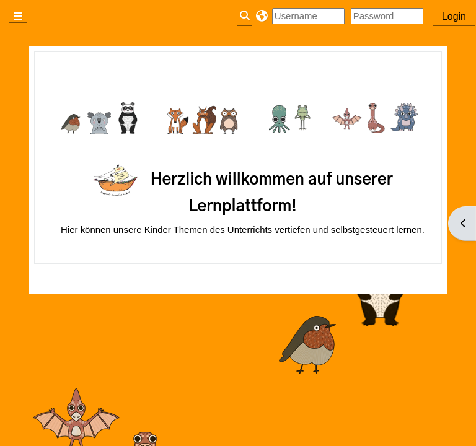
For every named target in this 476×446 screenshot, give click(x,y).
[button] (262, 16)
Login (454, 16)
